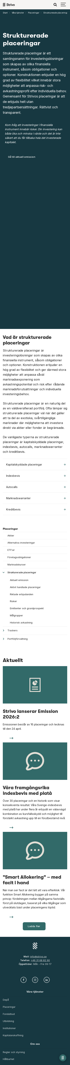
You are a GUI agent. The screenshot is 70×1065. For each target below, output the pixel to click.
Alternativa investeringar (21, 542)
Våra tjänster (35, 991)
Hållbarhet (8, 1059)
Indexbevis (36, 475)
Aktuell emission (19, 580)
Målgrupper (16, 615)
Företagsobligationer (19, 557)
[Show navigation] (63, 4)
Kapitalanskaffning (13, 1035)
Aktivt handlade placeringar (25, 587)
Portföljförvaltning (17, 638)
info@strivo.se (38, 956)
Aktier (10, 535)
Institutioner (9, 1028)
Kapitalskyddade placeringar (36, 464)
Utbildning (8, 1021)
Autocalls (36, 487)
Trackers (12, 630)
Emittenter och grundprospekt (27, 608)
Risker (13, 601)
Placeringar (10, 528)
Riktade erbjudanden (21, 594)
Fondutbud (9, 1014)
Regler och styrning (14, 1052)
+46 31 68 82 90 (40, 960)
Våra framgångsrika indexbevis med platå (27, 790)
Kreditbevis (36, 509)
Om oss (35, 1044)
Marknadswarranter (36, 498)
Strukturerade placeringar (21, 572)
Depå (6, 999)
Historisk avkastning (21, 622)
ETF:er (11, 550)
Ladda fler (34, 926)
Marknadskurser (16, 564)
